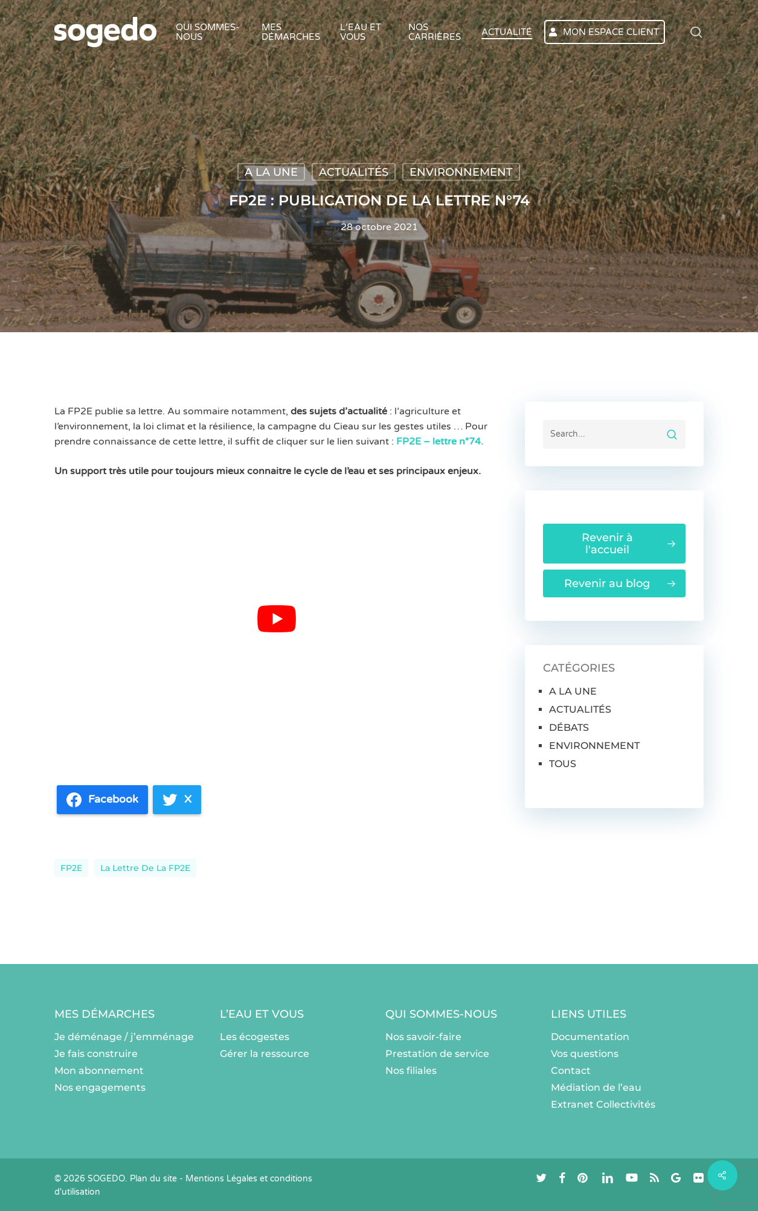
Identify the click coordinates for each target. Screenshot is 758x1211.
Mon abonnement (99, 1070)
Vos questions (584, 1053)
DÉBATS (569, 727)
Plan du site (153, 1179)
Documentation (590, 1036)
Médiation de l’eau (596, 1087)
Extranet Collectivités (603, 1104)
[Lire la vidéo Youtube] (276, 618)
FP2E (71, 867)
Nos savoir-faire (423, 1036)
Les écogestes (254, 1036)
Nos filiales (411, 1070)
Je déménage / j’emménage (124, 1036)
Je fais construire (96, 1053)
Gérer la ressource (264, 1053)
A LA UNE (271, 172)
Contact (571, 1070)
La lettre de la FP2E (145, 867)
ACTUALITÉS (353, 172)
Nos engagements (100, 1087)
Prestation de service (437, 1053)
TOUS (562, 763)
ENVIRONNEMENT (461, 172)
